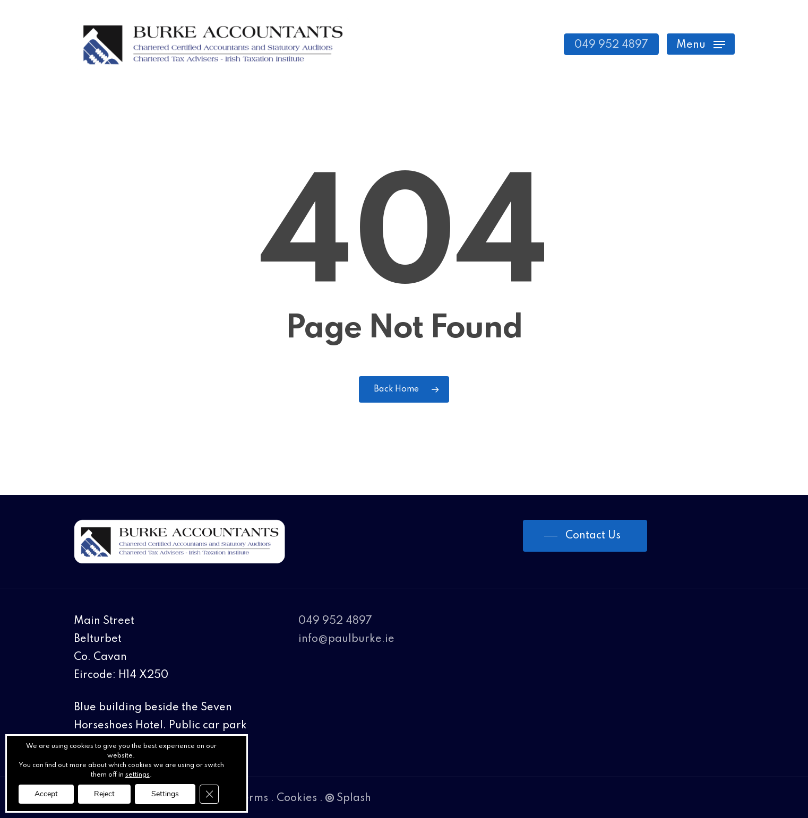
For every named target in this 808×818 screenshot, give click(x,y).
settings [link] (137, 775)
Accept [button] (46, 794)
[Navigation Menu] (701, 44)
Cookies (297, 798)
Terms (252, 798)
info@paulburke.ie (346, 639)
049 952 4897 (335, 621)
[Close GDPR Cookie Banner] (209, 794)
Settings (165, 794)
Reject (104, 794)
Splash (348, 798)
